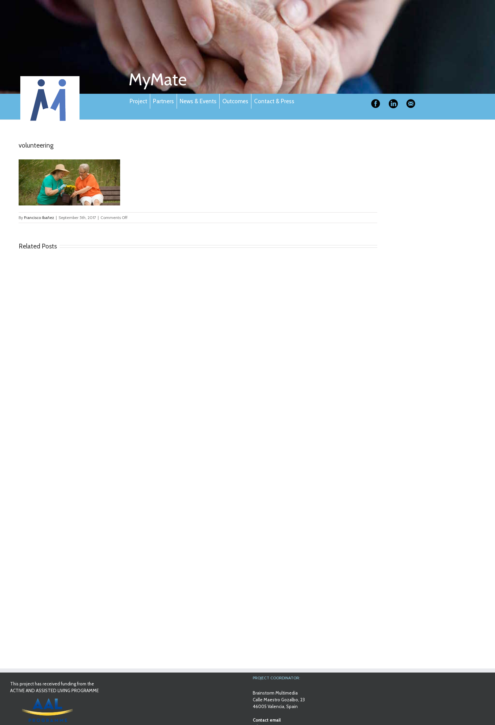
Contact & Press (274, 101)
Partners (163, 101)
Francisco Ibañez (39, 217)
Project (138, 101)
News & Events (198, 101)
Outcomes (235, 101)
